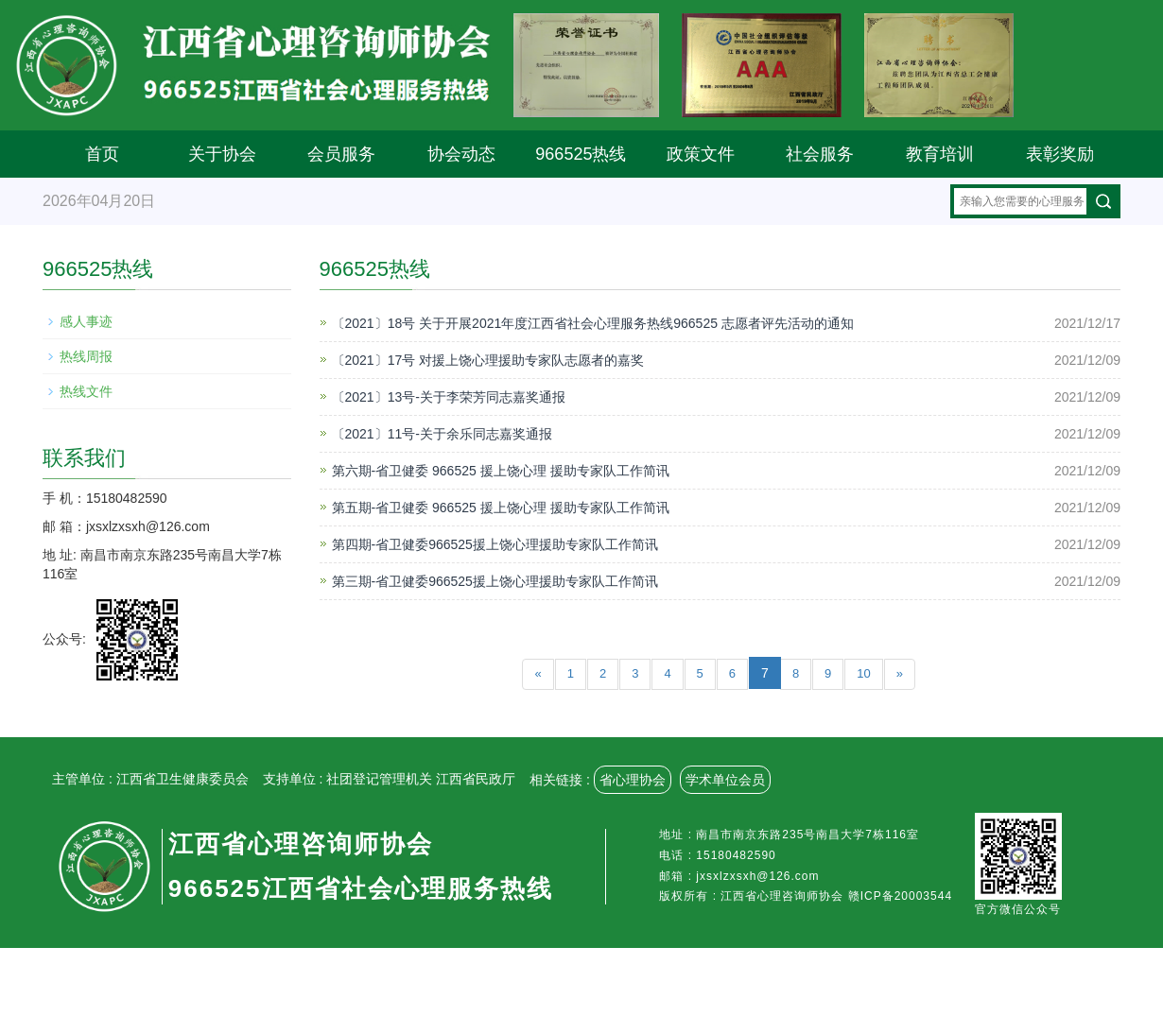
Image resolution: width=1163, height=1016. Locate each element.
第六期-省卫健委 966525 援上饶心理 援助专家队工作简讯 (500, 470)
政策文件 (701, 154)
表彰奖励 (1060, 154)
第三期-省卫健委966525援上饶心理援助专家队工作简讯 (495, 581)
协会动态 (461, 154)
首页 (102, 154)
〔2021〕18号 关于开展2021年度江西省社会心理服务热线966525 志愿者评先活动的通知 (593, 323)
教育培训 (940, 154)
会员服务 (341, 154)
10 (863, 673)
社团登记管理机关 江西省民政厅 (420, 778)
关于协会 (222, 154)
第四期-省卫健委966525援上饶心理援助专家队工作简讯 (495, 544)
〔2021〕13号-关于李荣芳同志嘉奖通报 (448, 397)
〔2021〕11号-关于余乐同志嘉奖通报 (442, 433)
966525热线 (580, 154)
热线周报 (86, 356)
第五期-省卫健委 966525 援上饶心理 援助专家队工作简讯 (500, 507)
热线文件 (86, 391)
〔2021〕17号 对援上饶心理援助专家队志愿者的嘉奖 (488, 360)
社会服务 (820, 154)
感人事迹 (86, 321)
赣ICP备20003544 (900, 896)
